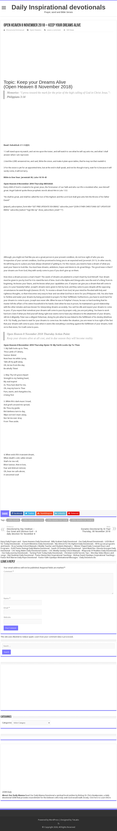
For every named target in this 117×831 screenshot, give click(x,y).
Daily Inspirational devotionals (58, 7)
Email (7, 608)
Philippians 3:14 (16, 96)
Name (7, 598)
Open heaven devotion (33, 520)
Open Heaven (13, 520)
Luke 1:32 (63, 190)
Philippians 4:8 (93, 293)
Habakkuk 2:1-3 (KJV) (19, 145)
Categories (7, 723)
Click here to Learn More (100, 797)
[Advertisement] (58, 54)
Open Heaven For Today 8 (82, 520)
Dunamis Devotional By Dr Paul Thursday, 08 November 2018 (94, 529)
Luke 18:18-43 (40, 177)
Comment (9, 571)
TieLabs (75, 820)
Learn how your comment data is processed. (54, 637)
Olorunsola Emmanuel (15, 30)
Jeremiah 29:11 (89, 260)
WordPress (54, 820)
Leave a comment (54, 30)
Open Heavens (35, 30)
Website (7, 617)
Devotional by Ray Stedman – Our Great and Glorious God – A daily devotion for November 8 (22, 530)
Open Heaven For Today (57, 520)
